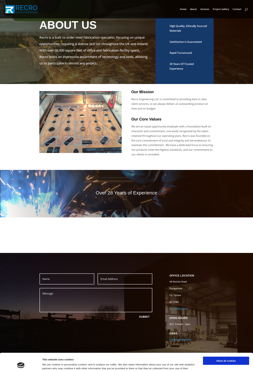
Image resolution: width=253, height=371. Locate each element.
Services (204, 9)
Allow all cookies (226, 344)
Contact (237, 9)
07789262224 (180, 308)
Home (183, 9)
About (193, 9)
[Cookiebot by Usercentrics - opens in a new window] (21, 364)
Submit (144, 316)
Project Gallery (221, 9)
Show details (49, 364)
